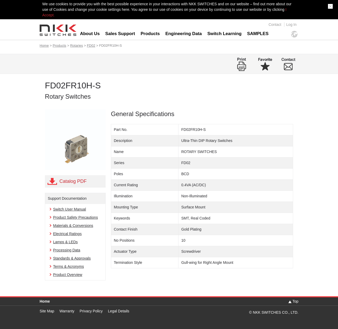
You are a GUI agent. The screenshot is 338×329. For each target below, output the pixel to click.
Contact (275, 24)
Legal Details (118, 311)
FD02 (91, 45)
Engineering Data (183, 33)
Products (150, 33)
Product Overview (67, 275)
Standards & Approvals (72, 258)
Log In (291, 24)
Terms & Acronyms (68, 266)
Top (295, 301)
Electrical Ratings (67, 234)
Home (44, 45)
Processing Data (66, 250)
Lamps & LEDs (65, 242)
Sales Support (120, 33)
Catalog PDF (73, 181)
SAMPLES (258, 33)
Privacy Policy (91, 311)
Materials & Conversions (73, 225)
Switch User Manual (69, 209)
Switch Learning (224, 33)
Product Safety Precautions (75, 217)
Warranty (66, 311)
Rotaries (76, 45)
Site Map (47, 311)
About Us (90, 33)
